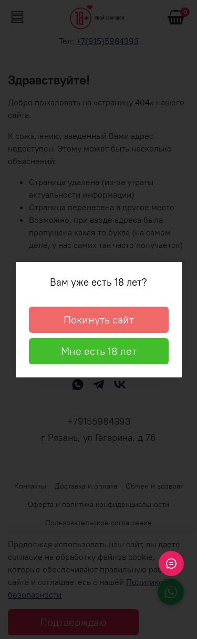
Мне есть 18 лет (99, 351)
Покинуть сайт (99, 319)
